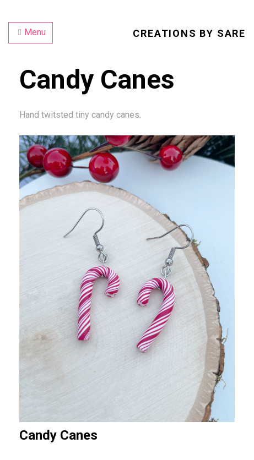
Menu (32, 32)
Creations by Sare (189, 33)
